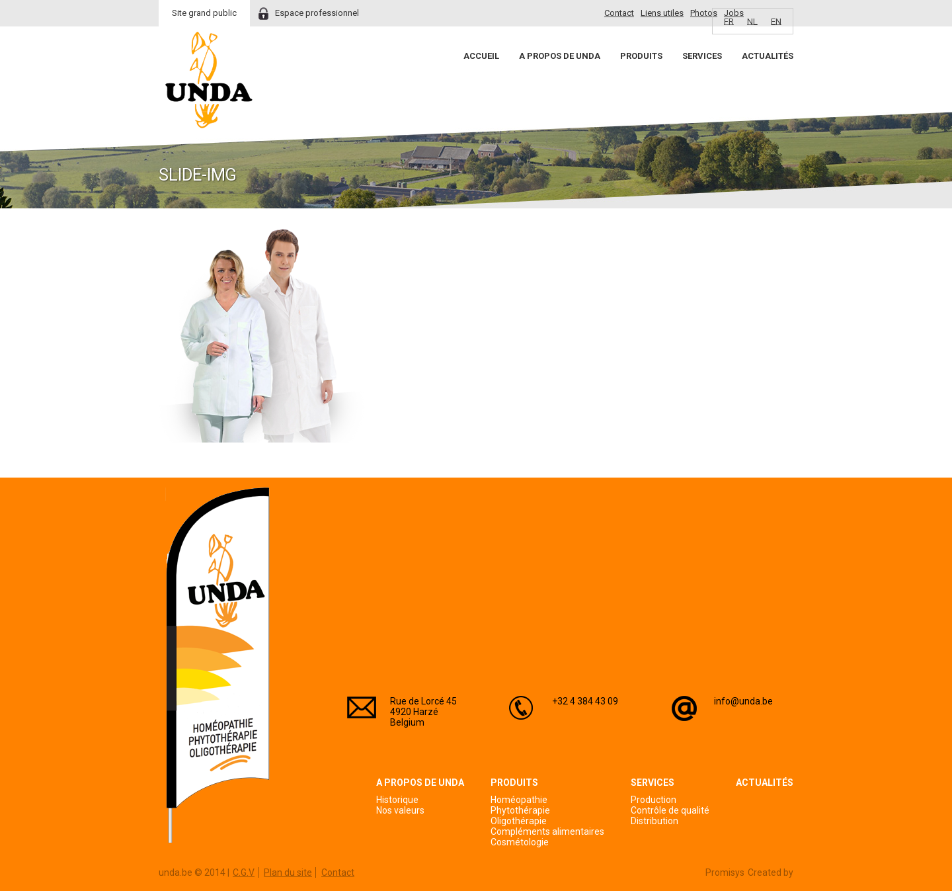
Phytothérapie (520, 810)
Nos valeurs (400, 810)
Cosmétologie (520, 842)
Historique (397, 799)
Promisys (724, 872)
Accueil (481, 56)
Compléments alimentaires (547, 831)
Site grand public (204, 13)
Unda (209, 80)
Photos (703, 13)
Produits (641, 56)
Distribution (654, 821)
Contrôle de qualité (670, 810)
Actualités (767, 56)
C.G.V (244, 872)
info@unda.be (743, 701)
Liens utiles (662, 13)
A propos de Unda (559, 56)
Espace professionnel (317, 13)
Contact (619, 13)
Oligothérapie (519, 821)
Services (702, 56)
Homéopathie (519, 799)
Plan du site (288, 872)
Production (653, 799)
